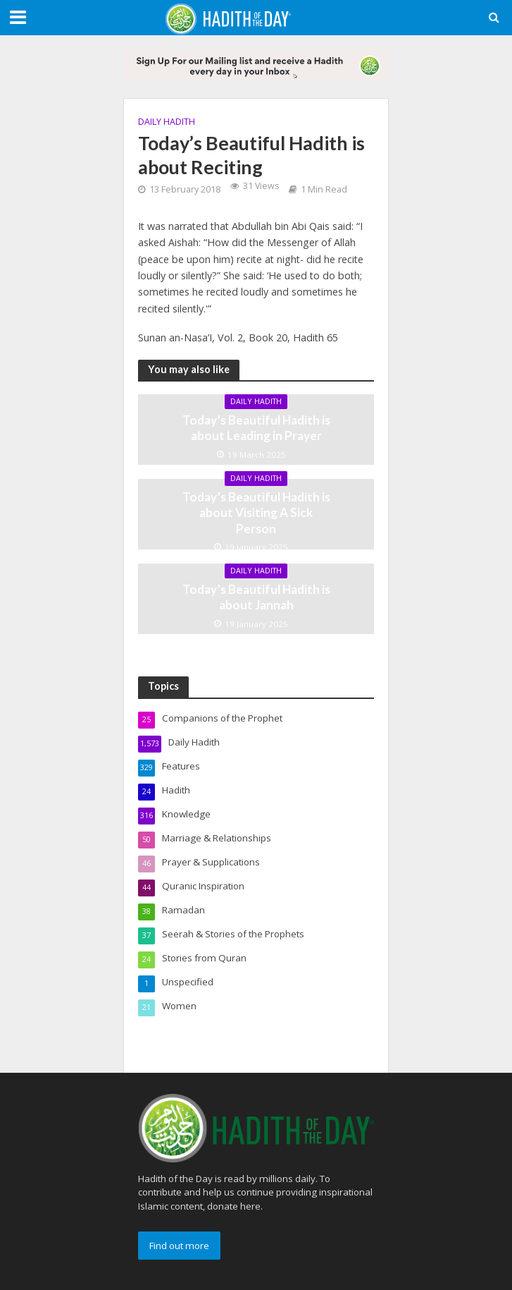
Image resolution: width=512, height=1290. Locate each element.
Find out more (179, 1245)
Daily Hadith (166, 122)
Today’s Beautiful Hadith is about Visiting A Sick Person (256, 512)
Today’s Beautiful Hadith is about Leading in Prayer (256, 428)
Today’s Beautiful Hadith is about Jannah (256, 597)
